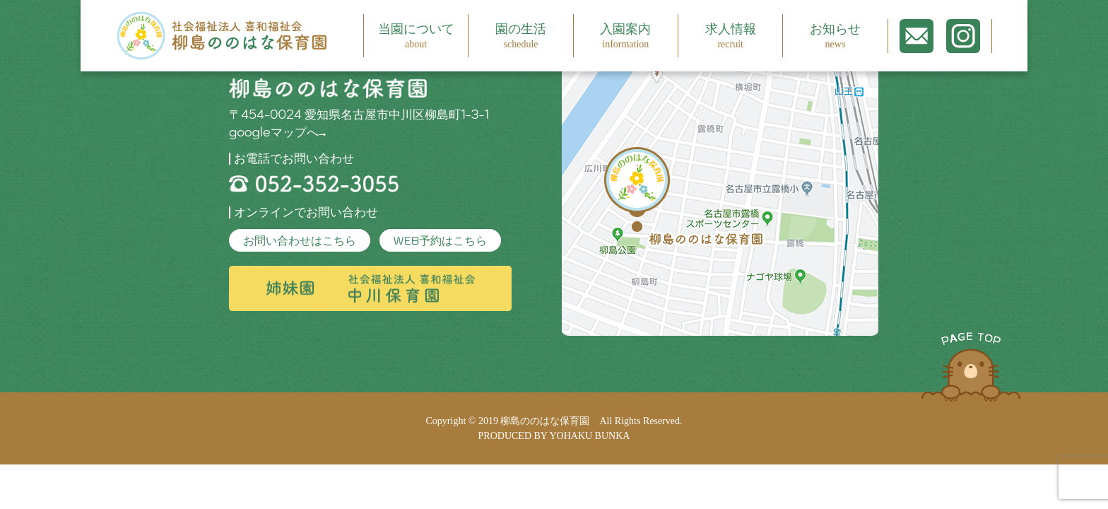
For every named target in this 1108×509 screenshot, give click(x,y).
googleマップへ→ (277, 132)
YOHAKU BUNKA (589, 436)
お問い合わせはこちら (299, 240)
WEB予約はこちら (441, 240)
